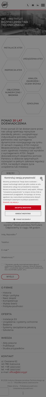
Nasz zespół (9, 298)
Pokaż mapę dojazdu (24, 199)
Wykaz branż (10, 303)
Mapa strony (12, 386)
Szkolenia (8, 330)
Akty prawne (10, 343)
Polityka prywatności (28, 386)
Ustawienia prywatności (23, 388)
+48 (13, 366)
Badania (7, 324)
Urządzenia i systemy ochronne (20, 322)
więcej (10, 173)
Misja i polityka (11, 295)
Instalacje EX (10, 319)
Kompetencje (10, 301)
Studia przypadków (13, 348)
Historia (7, 292)
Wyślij (10, 277)
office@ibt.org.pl (18, 372)
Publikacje (8, 345)
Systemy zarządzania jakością (19, 327)
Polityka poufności (13, 306)
